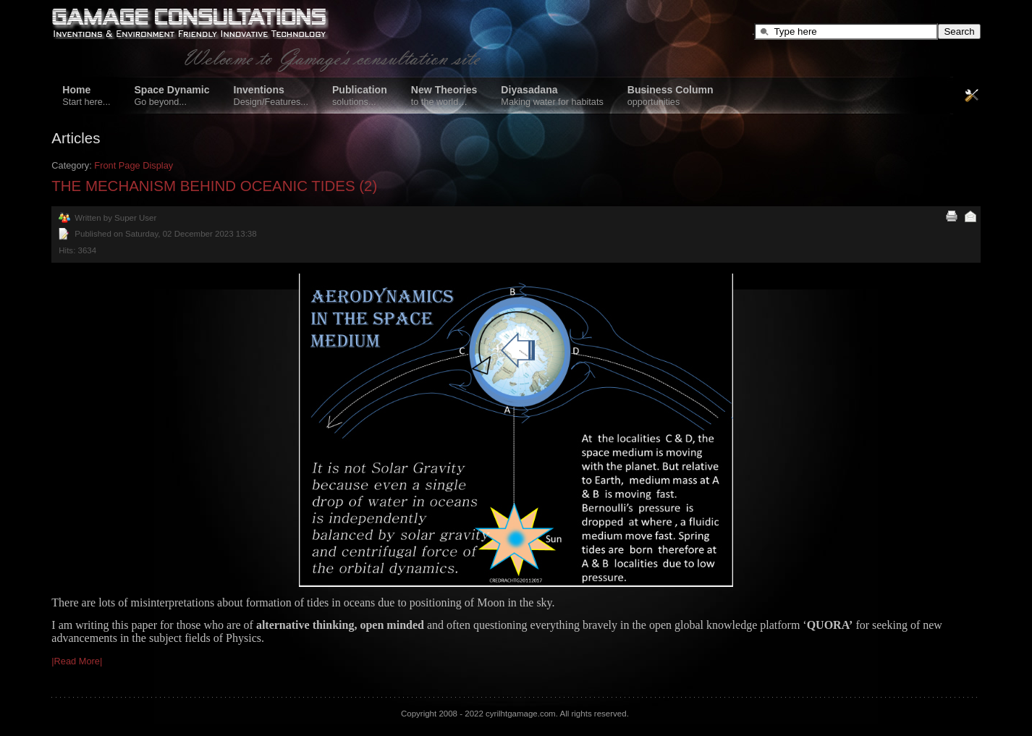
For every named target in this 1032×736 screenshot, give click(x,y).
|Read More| (76, 661)
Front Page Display (133, 165)
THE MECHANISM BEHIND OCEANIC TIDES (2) (214, 185)
